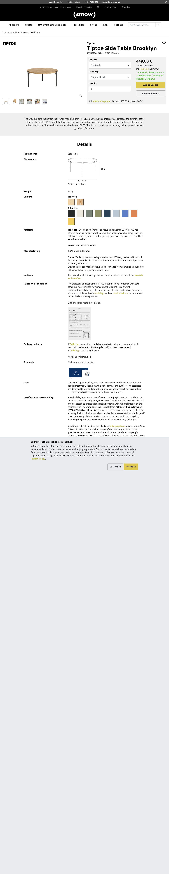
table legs (99, 293)
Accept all (131, 466)
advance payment (102, 101)
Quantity (93, 83)
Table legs (74, 350)
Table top (93, 59)
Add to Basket (150, 84)
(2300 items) (31, 32)
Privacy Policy (38, 458)
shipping (144, 68)
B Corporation (117, 426)
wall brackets (121, 293)
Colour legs (94, 71)
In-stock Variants (150, 93)
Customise (115, 466)
